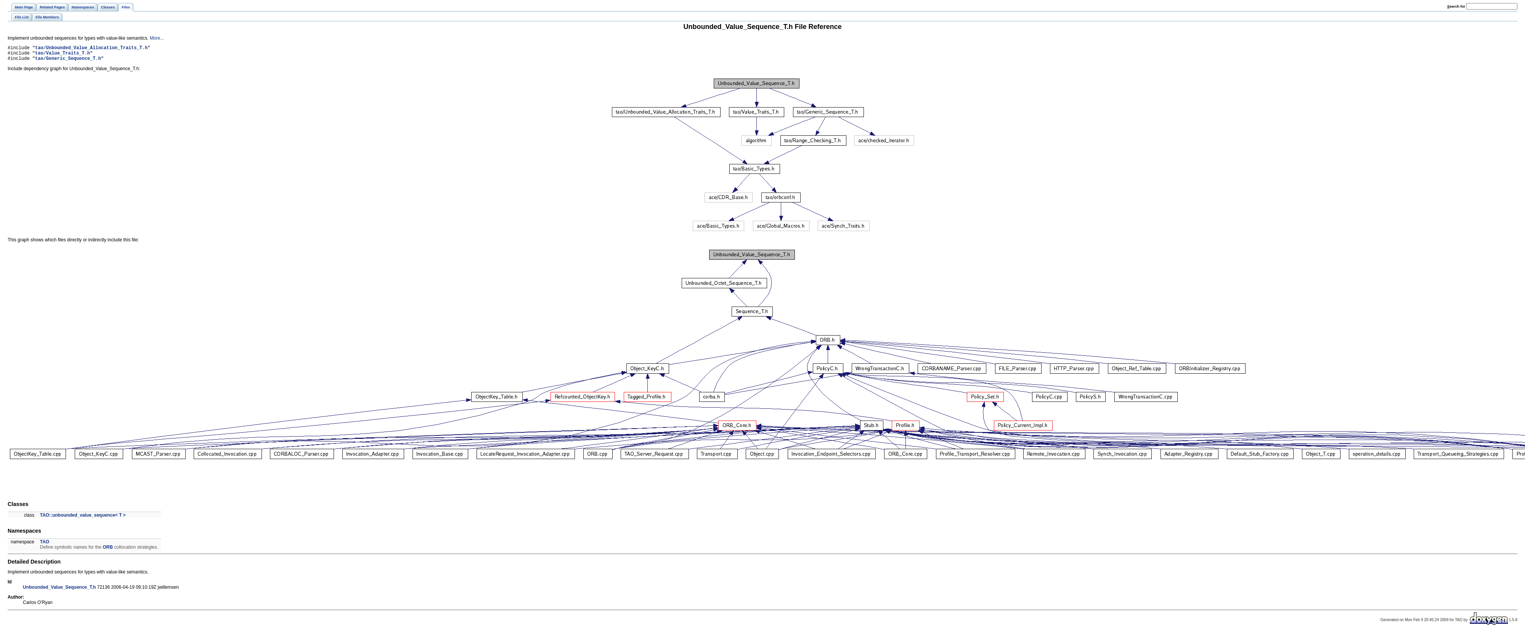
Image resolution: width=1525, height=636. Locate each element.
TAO (44, 545)
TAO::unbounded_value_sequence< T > (83, 518)
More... (157, 38)
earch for (1456, 6)
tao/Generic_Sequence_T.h (68, 61)
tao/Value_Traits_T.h (62, 55)
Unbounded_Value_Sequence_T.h (59, 590)
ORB (108, 550)
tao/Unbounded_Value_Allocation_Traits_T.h (91, 48)
